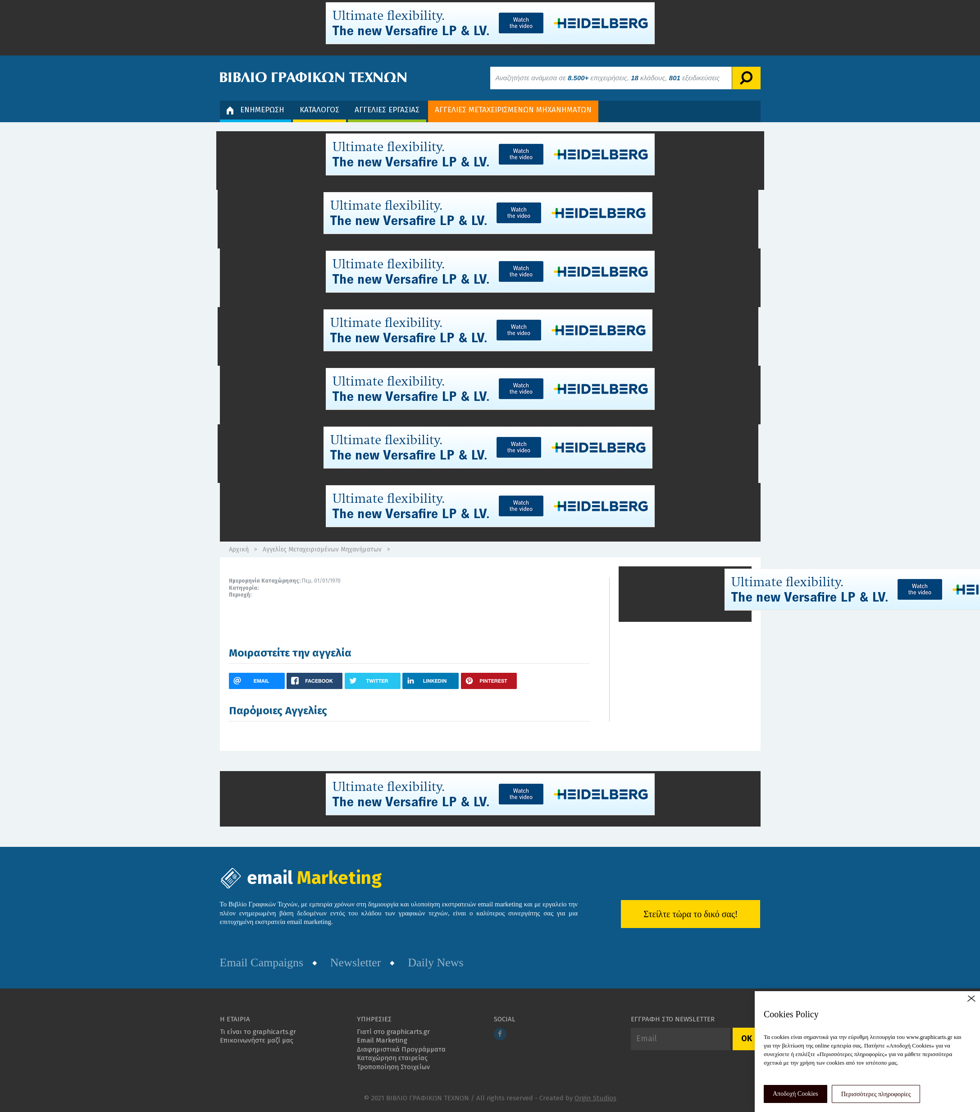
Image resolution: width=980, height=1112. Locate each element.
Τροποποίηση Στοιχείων (393, 1067)
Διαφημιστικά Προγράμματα (401, 1049)
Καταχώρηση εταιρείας (392, 1058)
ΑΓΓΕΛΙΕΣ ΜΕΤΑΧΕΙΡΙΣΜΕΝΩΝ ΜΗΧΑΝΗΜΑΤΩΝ (513, 110)
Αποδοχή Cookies (795, 1093)
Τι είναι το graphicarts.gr (258, 1032)
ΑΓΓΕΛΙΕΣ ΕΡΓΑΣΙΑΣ (387, 110)
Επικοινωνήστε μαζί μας (256, 1040)
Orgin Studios (595, 1098)
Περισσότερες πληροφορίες (876, 1094)
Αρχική (239, 549)
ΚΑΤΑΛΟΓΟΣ (319, 110)
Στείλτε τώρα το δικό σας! (690, 914)
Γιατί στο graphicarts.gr (393, 1032)
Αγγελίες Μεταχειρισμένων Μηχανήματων (322, 549)
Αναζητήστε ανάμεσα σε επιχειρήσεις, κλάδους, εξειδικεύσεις (608, 78)
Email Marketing (382, 1040)
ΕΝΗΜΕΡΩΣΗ (255, 110)
